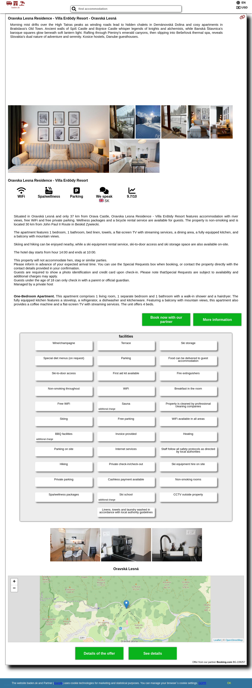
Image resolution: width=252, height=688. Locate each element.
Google (58, 683)
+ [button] (14, 582)
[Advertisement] (126, 72)
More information (217, 320)
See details (152, 653)
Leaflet (217, 640)
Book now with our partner (166, 320)
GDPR (202, 683)
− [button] (14, 588)
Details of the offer (99, 653)
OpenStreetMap (234, 640)
